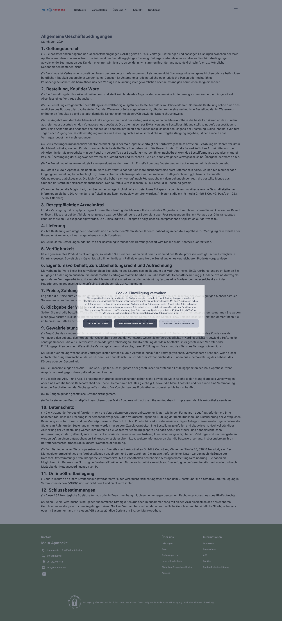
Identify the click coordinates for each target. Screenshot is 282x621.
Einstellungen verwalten (179, 323)
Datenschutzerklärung (155, 313)
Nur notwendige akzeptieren (136, 323)
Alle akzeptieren (98, 323)
